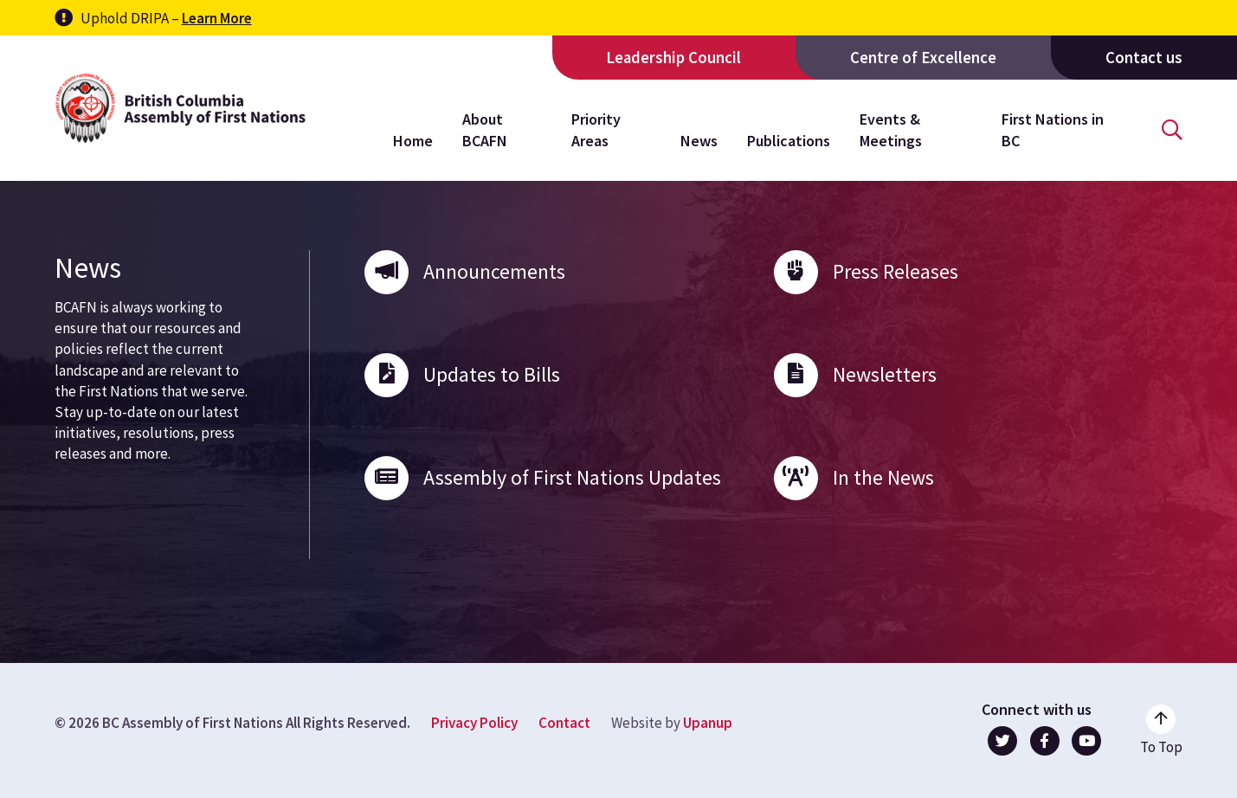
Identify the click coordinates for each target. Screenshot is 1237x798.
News (699, 141)
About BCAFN (484, 129)
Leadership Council (673, 58)
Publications (788, 141)
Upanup (707, 722)
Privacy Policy (474, 722)
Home (413, 141)
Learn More (217, 18)
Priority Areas (596, 129)
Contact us (1143, 58)
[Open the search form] (1172, 130)
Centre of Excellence (923, 58)
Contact (564, 722)
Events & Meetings (891, 129)
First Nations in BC (1053, 129)
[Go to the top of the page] (1161, 730)
